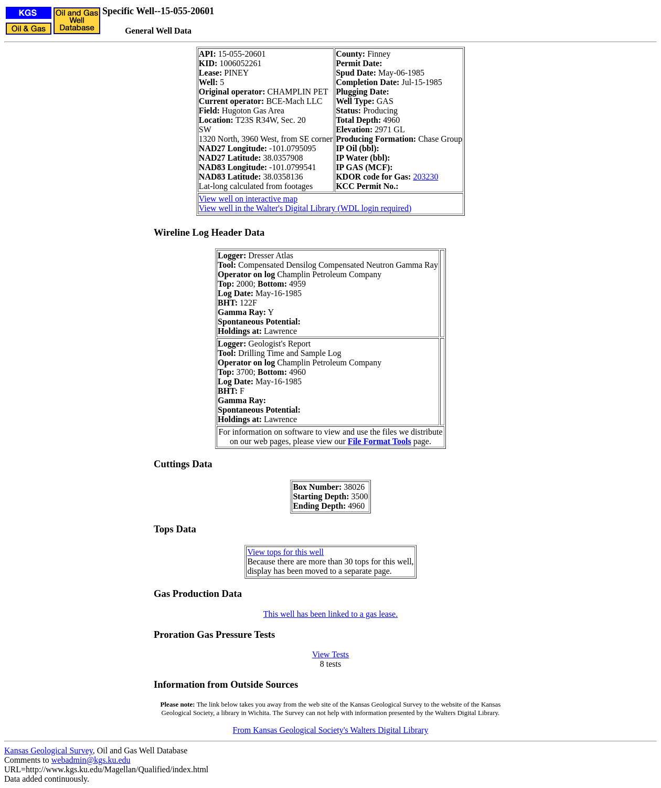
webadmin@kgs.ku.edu (91, 759)
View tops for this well (285, 552)
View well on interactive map (248, 198)
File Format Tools (379, 441)
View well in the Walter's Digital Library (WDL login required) (305, 208)
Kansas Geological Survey (48, 750)
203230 (425, 176)
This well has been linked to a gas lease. (330, 614)
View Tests (330, 654)
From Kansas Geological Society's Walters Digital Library (331, 730)
